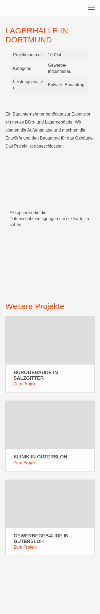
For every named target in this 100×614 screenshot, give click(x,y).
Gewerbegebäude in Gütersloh (41, 538)
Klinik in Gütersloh (40, 456)
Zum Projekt (25, 384)
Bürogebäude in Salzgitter (36, 375)
